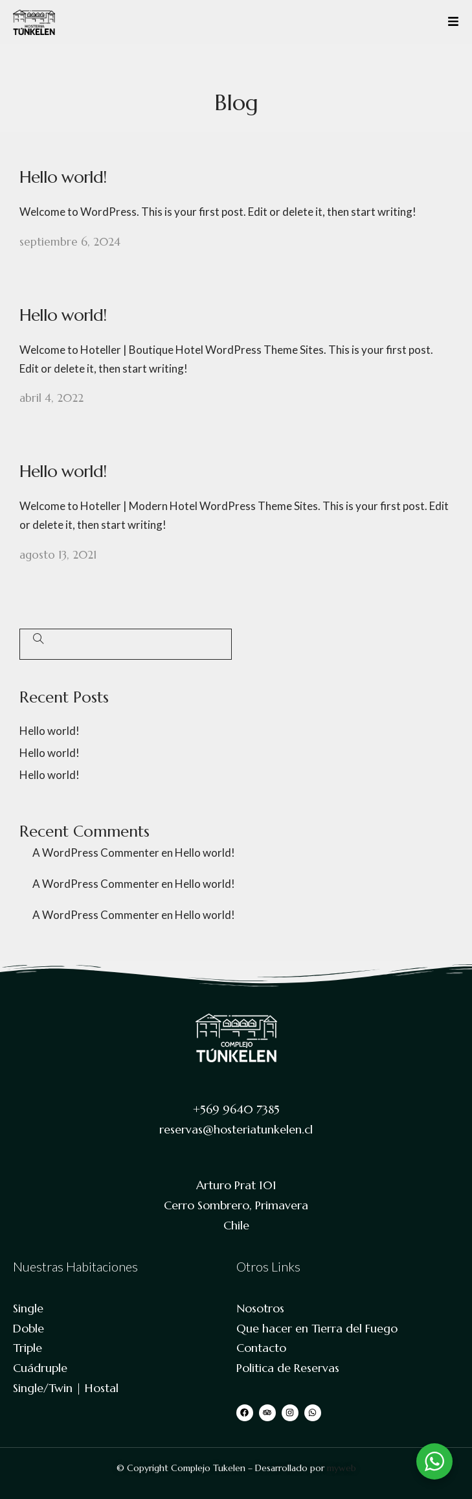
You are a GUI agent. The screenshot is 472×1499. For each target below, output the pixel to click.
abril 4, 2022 (51, 398)
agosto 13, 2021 (57, 555)
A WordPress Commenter (95, 852)
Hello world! (62, 177)
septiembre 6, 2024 (69, 242)
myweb (341, 1468)
